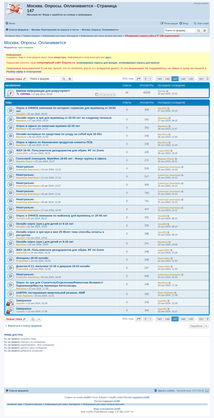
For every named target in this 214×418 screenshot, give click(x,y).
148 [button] (183, 79)
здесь (108, 57)
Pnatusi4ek (22, 261)
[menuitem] (183, 23)
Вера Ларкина (24, 295)
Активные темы (12, 36)
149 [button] (190, 79)
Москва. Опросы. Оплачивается (35, 42)
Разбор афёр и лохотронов (23, 71)
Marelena (21, 120)
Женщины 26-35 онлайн (32, 258)
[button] (138, 78)
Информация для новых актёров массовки (101, 36)
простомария (25, 47)
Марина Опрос (24, 161)
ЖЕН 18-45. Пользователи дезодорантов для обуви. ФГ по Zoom (60, 150)
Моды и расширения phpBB (107, 409)
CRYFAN (25, 94)
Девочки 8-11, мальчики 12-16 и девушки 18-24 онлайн (53, 266)
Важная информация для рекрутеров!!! (43, 90)
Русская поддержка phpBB (136, 397)
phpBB (87, 397)
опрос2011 (22, 153)
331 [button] (201, 79)
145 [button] (159, 79)
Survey (162, 91)
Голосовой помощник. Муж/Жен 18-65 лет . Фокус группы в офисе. (61, 158)
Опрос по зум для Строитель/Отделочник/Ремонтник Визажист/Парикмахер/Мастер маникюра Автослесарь (59, 284)
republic (20, 303)
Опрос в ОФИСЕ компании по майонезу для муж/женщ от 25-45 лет (61, 215)
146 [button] (167, 79)
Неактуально (25, 166)
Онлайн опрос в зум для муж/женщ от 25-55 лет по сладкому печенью (64, 117)
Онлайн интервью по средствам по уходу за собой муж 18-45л (59, 134)
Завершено (23, 300)
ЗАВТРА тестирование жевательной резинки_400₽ (50, 292)
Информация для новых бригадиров (60, 36)
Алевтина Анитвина (27, 169)
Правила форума (31, 36)
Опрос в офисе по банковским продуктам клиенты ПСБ (54, 142)
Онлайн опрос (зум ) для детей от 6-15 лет (45, 223)
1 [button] (150, 79)
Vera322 (20, 114)
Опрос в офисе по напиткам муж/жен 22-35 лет (48, 125)
